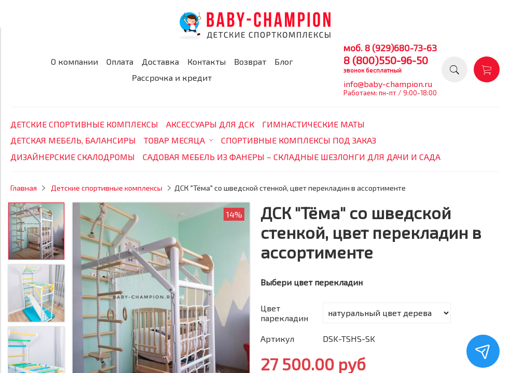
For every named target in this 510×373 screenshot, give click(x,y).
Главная (23, 187)
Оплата (119, 61)
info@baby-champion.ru (387, 84)
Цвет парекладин (284, 313)
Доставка (160, 61)
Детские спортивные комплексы (106, 187)
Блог (283, 61)
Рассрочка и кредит (172, 77)
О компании (74, 61)
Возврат (250, 61)
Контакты (206, 61)
